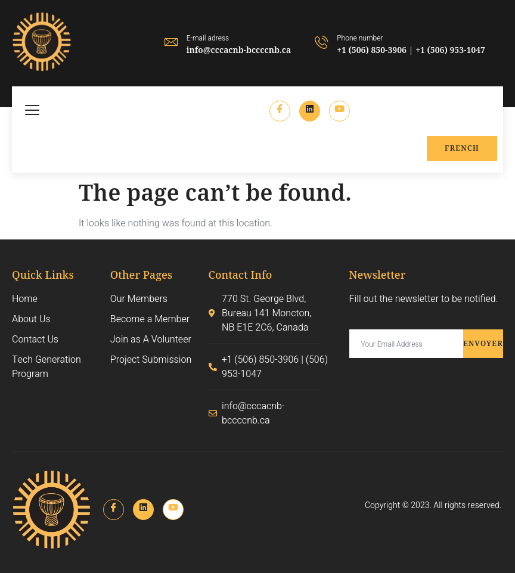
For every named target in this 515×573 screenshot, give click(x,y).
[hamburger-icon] (33, 111)
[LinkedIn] (309, 111)
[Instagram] (339, 111)
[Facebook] (279, 111)
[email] (406, 343)
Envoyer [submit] (483, 343)
